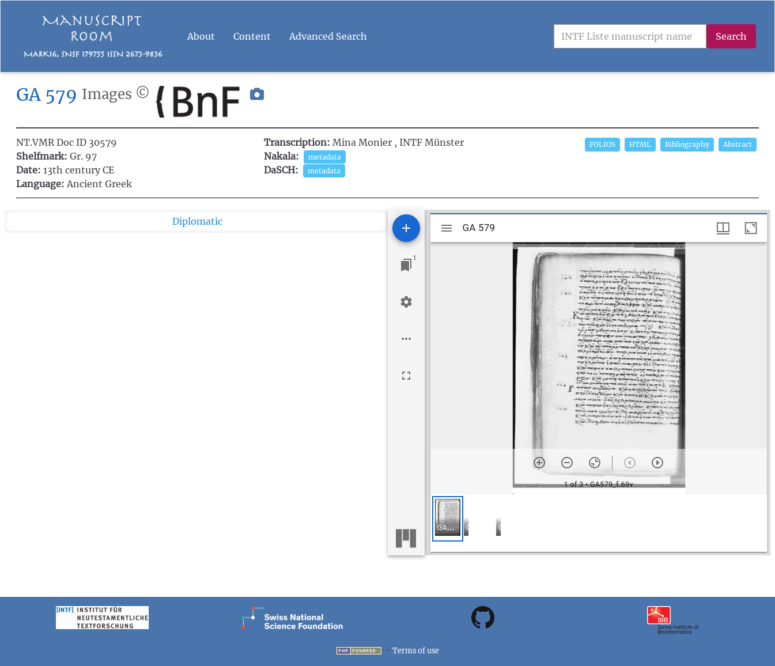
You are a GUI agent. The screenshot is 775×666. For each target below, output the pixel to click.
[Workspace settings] (406, 302)
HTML (640, 144)
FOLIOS (602, 144)
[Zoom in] (539, 462)
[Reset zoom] (594, 462)
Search (731, 36)
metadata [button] (324, 157)
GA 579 (46, 94)
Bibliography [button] (687, 144)
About (201, 36)
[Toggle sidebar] (446, 228)
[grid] (599, 523)
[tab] (196, 221)
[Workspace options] (406, 339)
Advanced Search (328, 36)
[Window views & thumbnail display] (723, 228)
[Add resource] (406, 228)
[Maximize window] (751, 228)
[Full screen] (406, 375)
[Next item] (657, 462)
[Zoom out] (567, 462)
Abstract (737, 144)
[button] (257, 102)
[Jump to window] (406, 265)
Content (252, 36)
